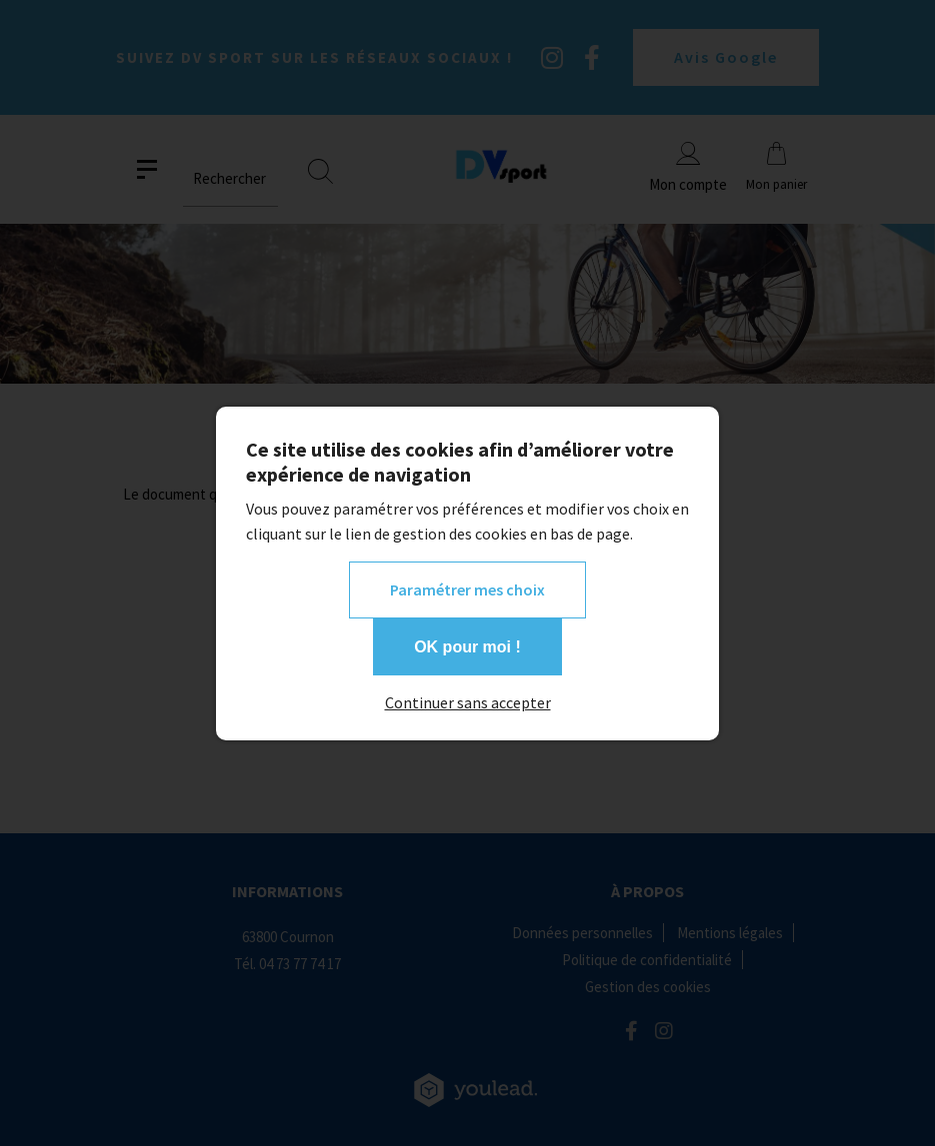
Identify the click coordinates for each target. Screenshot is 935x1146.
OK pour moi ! (467, 646)
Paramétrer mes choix (467, 589)
